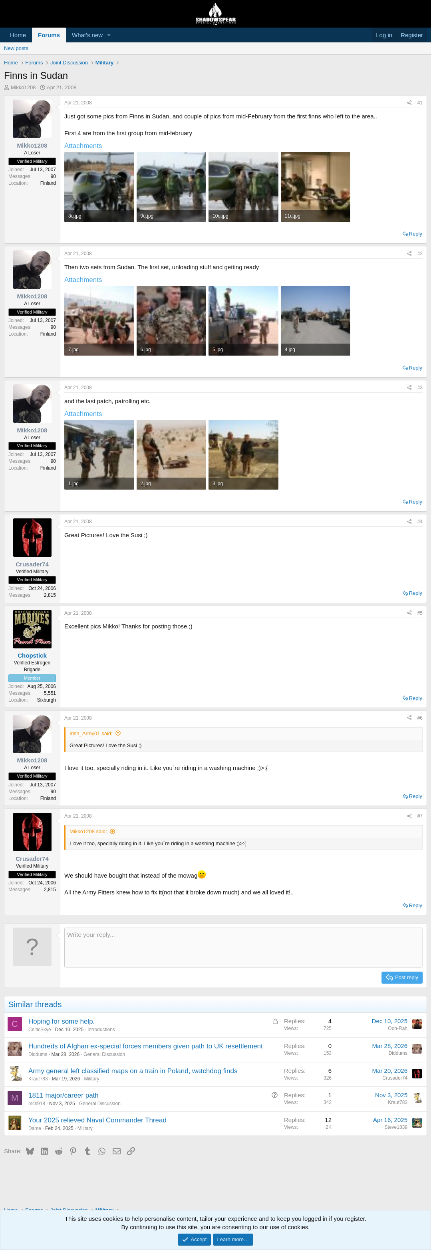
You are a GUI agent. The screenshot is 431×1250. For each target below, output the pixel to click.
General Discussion (104, 1054)
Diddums (37, 1054)
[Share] (409, 103)
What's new (87, 35)
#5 (420, 613)
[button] (109, 35)
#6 (420, 718)
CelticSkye (39, 1029)
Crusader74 (394, 1078)
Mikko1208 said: (88, 831)
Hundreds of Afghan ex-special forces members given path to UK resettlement (145, 1046)
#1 (420, 103)
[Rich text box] (243, 948)
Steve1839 (396, 1127)
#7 (420, 816)
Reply (415, 234)
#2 (420, 253)
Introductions (101, 1029)
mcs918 (36, 1103)
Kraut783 (38, 1079)
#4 (420, 521)
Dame (34, 1128)
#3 (420, 387)
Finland (48, 183)
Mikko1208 (23, 87)
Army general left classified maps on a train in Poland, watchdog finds (133, 1071)
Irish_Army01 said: (91, 733)
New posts (16, 48)
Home (18, 35)
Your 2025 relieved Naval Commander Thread (97, 1120)
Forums (49, 35)
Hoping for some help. (61, 1021)
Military (91, 1079)
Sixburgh (46, 700)
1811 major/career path (63, 1095)
